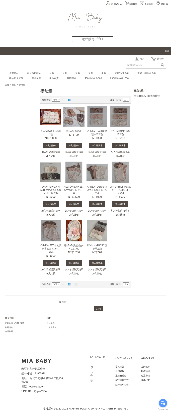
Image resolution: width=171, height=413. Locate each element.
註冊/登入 (116, 4)
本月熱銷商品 (34, 73)
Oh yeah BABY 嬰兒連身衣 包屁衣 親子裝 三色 (97, 190)
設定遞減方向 (63, 100)
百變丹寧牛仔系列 (146, 73)
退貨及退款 (120, 375)
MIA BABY (36, 361)
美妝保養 (36, 78)
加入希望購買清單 (50, 152)
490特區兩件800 (93, 78)
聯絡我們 (145, 380)
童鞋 (90, 73)
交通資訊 (145, 375)
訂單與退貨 (52, 327)
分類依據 (46, 100)
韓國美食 (71, 78)
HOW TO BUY (123, 357)
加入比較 (50, 156)
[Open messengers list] (163, 403)
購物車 (131, 4)
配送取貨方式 (121, 380)
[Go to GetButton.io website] (163, 409)
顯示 (118, 100)
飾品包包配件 (16, 78)
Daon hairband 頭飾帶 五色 (97, 247)
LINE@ (164, 4)
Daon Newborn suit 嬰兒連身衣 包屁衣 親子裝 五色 (50, 190)
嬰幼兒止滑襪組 (73, 131)
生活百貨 (54, 78)
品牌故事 (145, 366)
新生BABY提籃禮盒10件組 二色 (74, 247)
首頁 (7, 85)
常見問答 (119, 366)
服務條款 (119, 371)
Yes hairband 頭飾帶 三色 (120, 133)
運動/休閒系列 (121, 73)
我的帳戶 (51, 323)
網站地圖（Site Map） (15, 323)
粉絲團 (148, 4)
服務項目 (145, 371)
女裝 (51, 73)
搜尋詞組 (9, 327)
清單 (75, 100)
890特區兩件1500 (119, 78)
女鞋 (64, 73)
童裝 (77, 73)
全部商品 (14, 73)
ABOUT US (147, 357)
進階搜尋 (9, 331)
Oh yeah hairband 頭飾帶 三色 (97, 133)
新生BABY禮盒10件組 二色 (50, 133)
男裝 (103, 73)
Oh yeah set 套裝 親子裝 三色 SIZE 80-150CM (120, 190)
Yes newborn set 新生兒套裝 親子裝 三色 (74, 190)
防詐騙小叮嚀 (121, 384)
